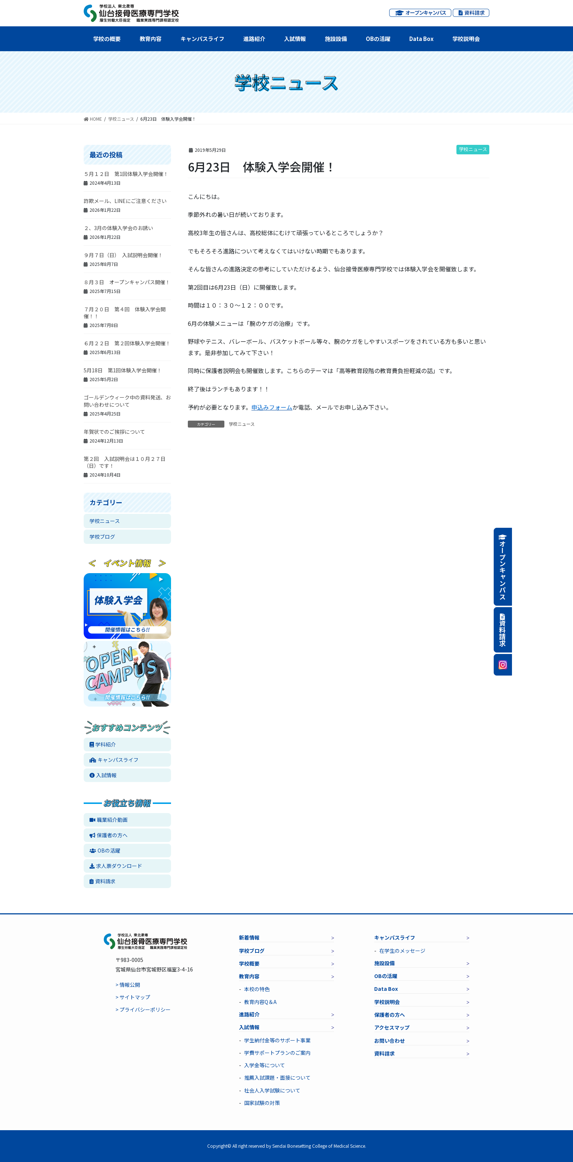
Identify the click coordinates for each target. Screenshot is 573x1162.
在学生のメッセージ (402, 950)
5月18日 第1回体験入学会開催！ (123, 370)
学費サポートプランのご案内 (277, 1052)
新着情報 (249, 937)
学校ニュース (473, 149)
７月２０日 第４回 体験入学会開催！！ (125, 312)
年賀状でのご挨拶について (114, 431)
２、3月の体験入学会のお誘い (118, 228)
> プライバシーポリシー (143, 1009)
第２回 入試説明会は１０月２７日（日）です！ (125, 462)
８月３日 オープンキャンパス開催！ (127, 282)
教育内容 (151, 38)
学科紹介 (103, 744)
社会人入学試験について (272, 1090)
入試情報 (295, 38)
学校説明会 (466, 38)
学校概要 (249, 963)
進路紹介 (254, 38)
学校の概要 (107, 38)
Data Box (421, 38)
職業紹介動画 (109, 819)
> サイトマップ (132, 997)
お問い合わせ (389, 1040)
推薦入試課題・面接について (277, 1077)
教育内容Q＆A (260, 1001)
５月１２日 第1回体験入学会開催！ (126, 173)
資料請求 (102, 881)
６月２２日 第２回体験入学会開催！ (127, 343)
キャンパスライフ (202, 38)
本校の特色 (257, 989)
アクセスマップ (392, 1027)
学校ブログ (102, 536)
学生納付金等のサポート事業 (277, 1040)
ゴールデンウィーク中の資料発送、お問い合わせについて (127, 401)
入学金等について (264, 1065)
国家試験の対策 (262, 1102)
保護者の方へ (109, 835)
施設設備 (336, 38)
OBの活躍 (378, 38)
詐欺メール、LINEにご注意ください (125, 200)
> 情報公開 (127, 984)
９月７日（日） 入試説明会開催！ (123, 255)
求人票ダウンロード (116, 865)
